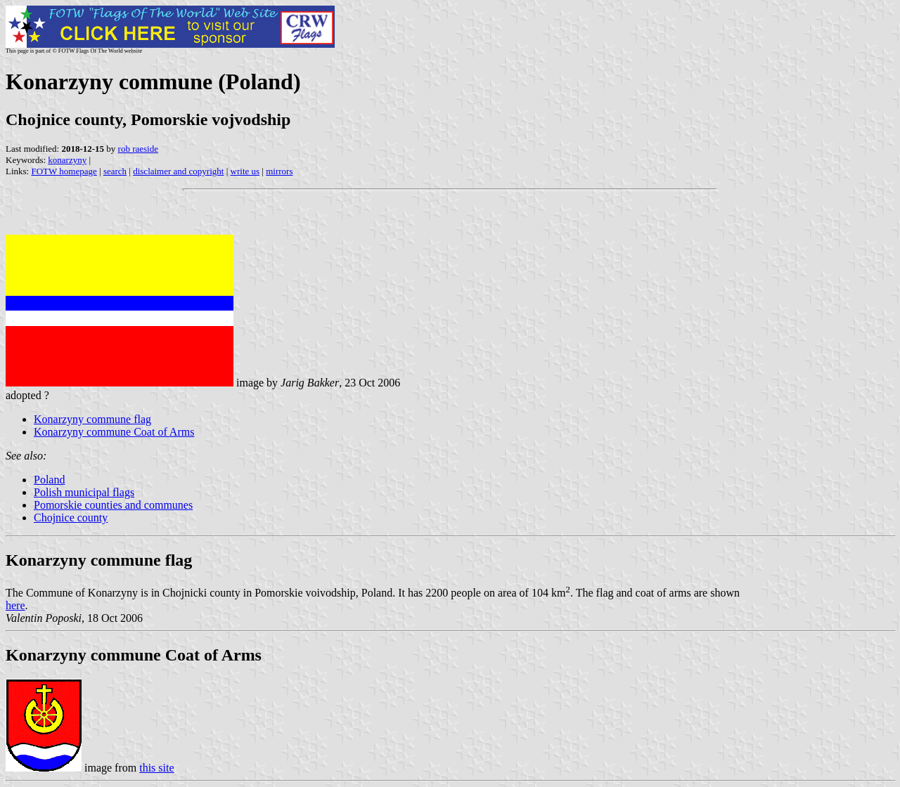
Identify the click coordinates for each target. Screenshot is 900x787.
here (15, 605)
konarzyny (67, 160)
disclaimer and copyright (178, 171)
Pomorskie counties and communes (113, 505)
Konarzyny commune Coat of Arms (114, 432)
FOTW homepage (63, 171)
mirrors (279, 171)
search (115, 171)
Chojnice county (71, 517)
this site (156, 768)
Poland (49, 480)
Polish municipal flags (84, 492)
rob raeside (138, 148)
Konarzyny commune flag (92, 419)
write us (245, 171)
